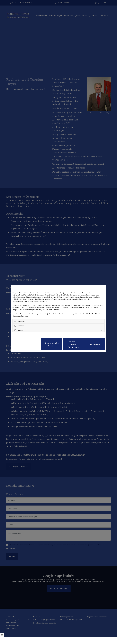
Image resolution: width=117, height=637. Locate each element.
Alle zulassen (94, 344)
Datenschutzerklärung (20, 337)
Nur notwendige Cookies (52, 344)
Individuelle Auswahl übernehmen (73, 344)
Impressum (34, 337)
